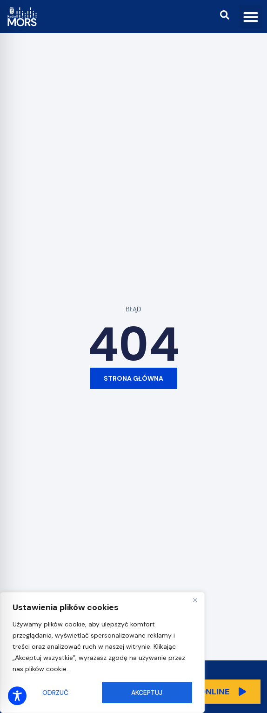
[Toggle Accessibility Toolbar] (17, 696)
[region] (102, 652)
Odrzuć (55, 692)
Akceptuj (146, 692)
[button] (250, 16)
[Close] (194, 599)
